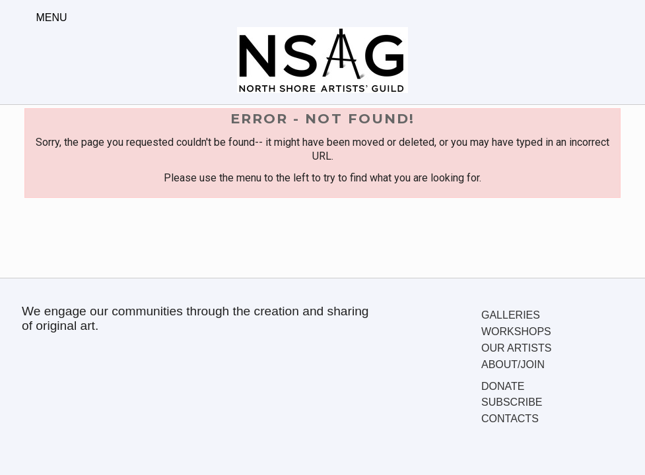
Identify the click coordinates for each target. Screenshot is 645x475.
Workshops (516, 331)
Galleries (510, 315)
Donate (502, 386)
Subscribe (511, 402)
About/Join (513, 364)
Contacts (510, 418)
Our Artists (516, 348)
